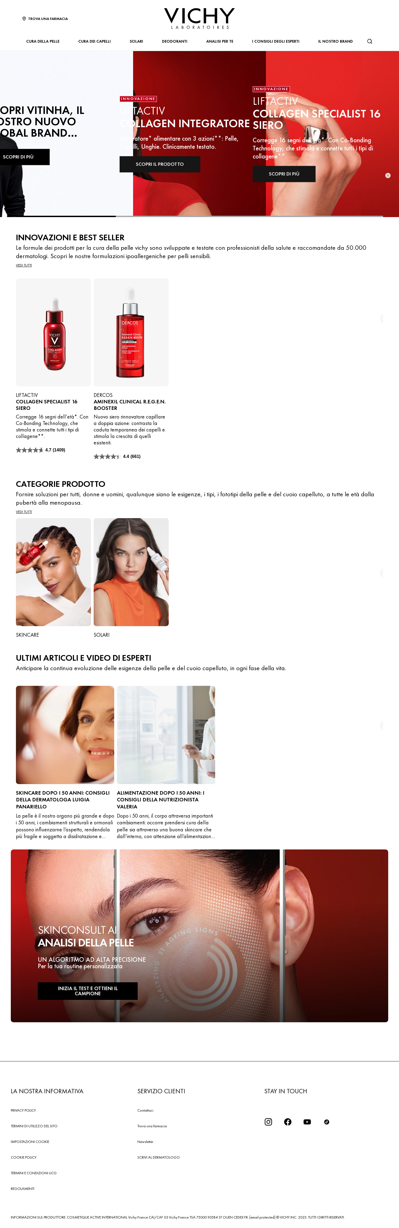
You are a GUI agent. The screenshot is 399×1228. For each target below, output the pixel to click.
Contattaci (145, 1110)
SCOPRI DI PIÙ (280, 173)
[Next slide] (388, 134)
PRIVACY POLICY (23, 1110)
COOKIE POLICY (23, 1157)
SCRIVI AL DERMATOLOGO (158, 1157)
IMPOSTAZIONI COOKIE (30, 1141)
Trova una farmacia (152, 1126)
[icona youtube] (307, 1122)
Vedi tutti (24, 265)
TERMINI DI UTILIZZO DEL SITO (34, 1126)
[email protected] (262, 1217)
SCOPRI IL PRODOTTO (157, 164)
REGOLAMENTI (22, 1188)
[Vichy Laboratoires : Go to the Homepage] (199, 18)
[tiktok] (327, 1122)
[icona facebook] (288, 1122)
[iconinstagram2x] (268, 1122)
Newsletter (145, 1141)
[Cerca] (369, 41)
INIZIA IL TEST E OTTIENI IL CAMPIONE (78, 994)
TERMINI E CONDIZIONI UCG (34, 1172)
